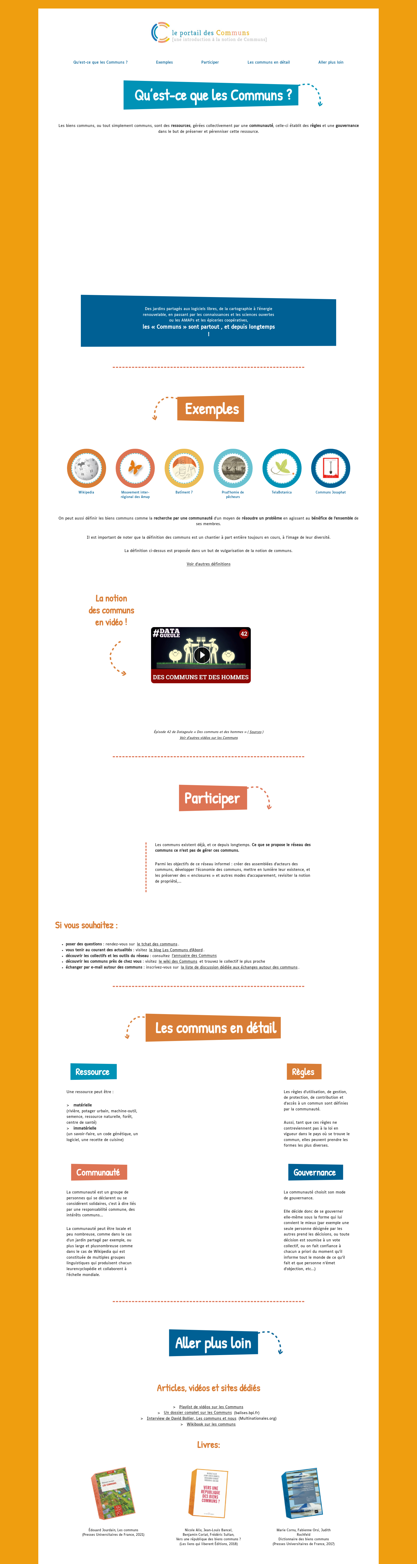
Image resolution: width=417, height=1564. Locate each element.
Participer (210, 62)
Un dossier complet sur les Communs (198, 1413)
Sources (255, 732)
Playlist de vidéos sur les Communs (211, 1407)
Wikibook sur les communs (211, 1424)
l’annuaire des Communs (194, 956)
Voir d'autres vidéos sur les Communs (209, 738)
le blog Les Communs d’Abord (176, 950)
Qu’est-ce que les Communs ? (100, 62)
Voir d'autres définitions (209, 564)
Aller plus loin (331, 62)
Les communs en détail (269, 62)
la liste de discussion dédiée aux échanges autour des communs (239, 967)
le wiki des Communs (178, 962)
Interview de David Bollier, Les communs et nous (191, 1419)
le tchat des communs (157, 944)
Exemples (164, 62)
